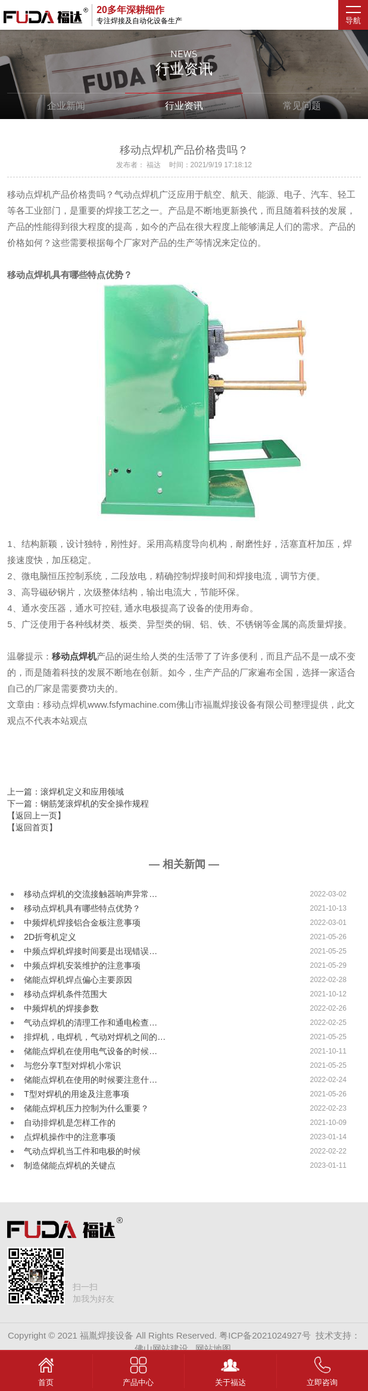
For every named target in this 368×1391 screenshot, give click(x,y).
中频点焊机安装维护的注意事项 (82, 965)
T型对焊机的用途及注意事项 (76, 1094)
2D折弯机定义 (50, 937)
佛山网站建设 (161, 1348)
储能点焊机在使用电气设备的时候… (90, 1051)
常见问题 (302, 106)
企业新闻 (66, 106)
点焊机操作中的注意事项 (70, 1137)
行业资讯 (184, 106)
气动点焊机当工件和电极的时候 (82, 1151)
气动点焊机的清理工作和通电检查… (90, 1022)
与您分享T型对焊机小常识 (72, 1065)
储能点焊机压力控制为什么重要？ (86, 1108)
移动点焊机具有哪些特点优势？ (82, 908)
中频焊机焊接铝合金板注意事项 (82, 922)
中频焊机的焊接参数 (61, 1008)
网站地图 (213, 1348)
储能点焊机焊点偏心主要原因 (78, 979)
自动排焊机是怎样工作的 (70, 1122)
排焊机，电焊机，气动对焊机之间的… (95, 1037)
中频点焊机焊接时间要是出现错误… (90, 951)
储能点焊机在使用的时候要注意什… (90, 1079)
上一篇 (65, 791)
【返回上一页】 (36, 815)
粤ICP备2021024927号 (264, 1335)
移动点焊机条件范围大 (65, 994)
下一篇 (78, 803)
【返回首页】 (32, 827)
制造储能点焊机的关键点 (70, 1165)
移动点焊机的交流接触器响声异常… (90, 894)
